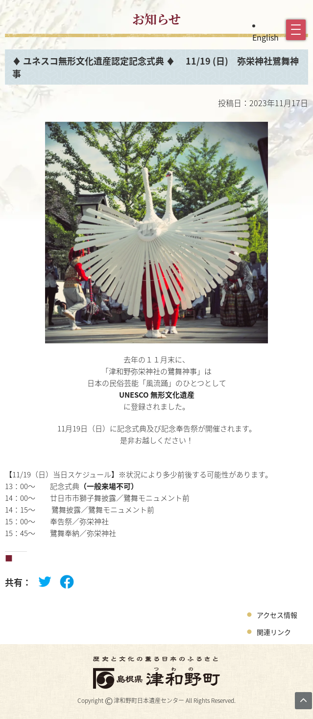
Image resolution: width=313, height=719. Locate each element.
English (265, 37)
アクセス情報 (277, 615)
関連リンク (274, 632)
